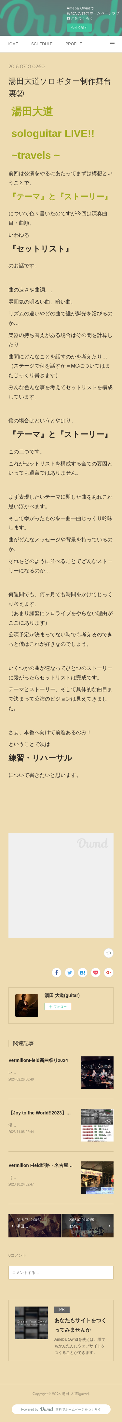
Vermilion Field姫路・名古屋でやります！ (52, 1166)
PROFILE (73, 44)
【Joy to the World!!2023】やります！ (48, 1113)
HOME (12, 44)
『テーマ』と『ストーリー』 (60, 196)
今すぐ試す (79, 27)
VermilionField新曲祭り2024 (38, 1060)
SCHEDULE (41, 44)
